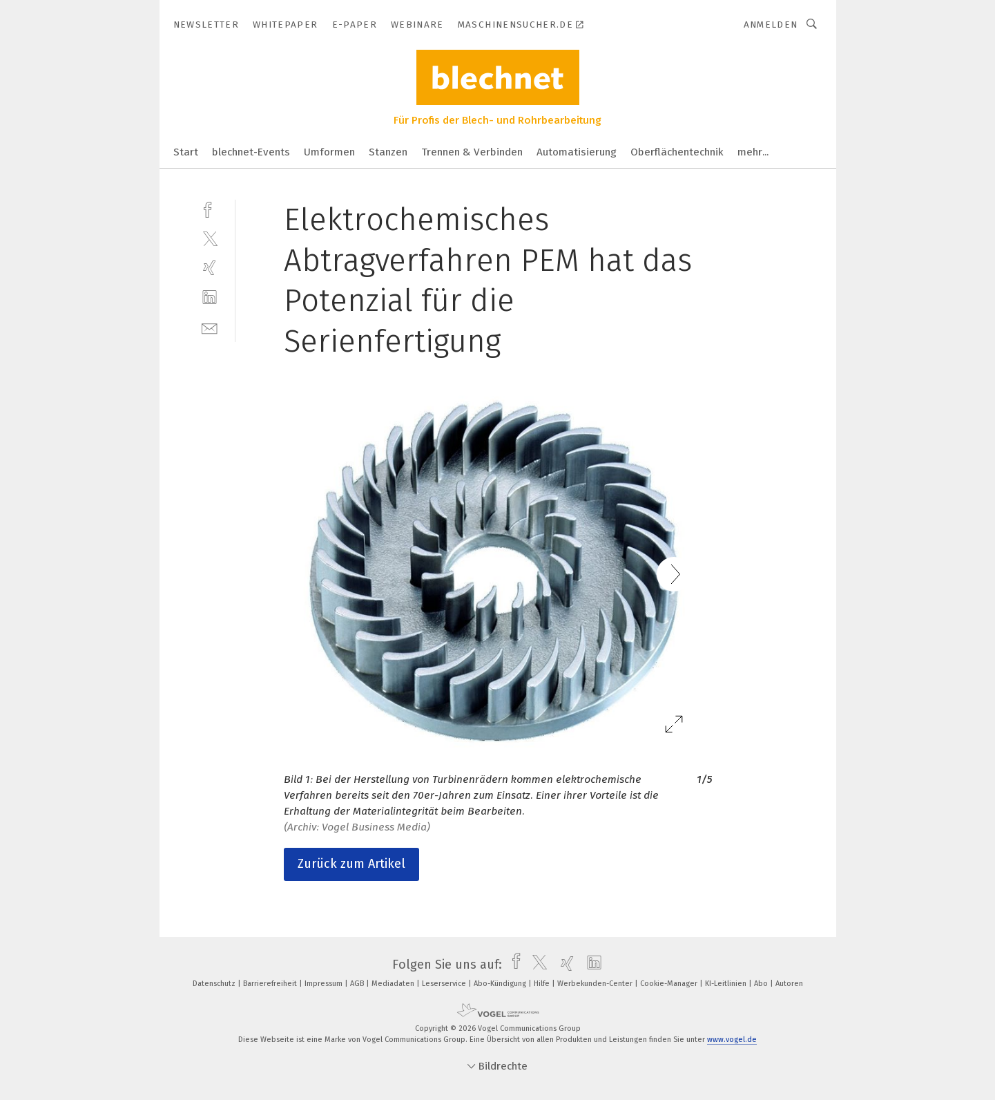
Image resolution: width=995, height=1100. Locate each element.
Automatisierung (577, 152)
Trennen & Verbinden (472, 152)
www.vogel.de (732, 1039)
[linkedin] (209, 297)
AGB (358, 983)
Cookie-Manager (669, 983)
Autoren (789, 983)
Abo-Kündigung (501, 983)
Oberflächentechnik (677, 152)
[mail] (209, 327)
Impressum (325, 983)
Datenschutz (215, 983)
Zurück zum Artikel (351, 863)
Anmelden (771, 24)
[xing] (209, 267)
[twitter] (209, 238)
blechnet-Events (251, 152)
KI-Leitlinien (726, 983)
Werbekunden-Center (596, 983)
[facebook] (209, 208)
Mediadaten (393, 983)
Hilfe (543, 983)
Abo (762, 983)
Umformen (329, 152)
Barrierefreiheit (271, 983)
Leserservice (445, 983)
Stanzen (388, 152)
